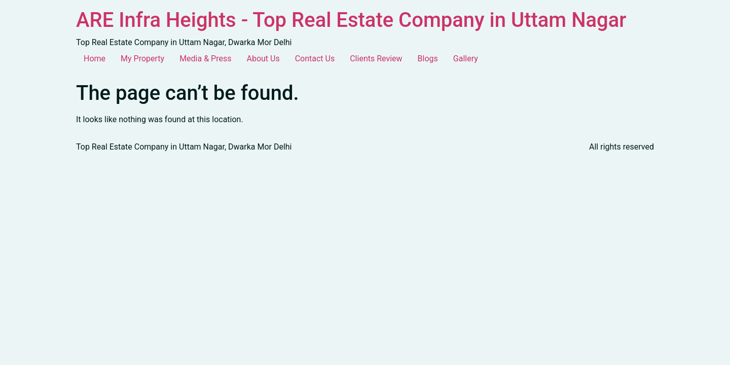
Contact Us (315, 58)
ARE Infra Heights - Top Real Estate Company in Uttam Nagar (351, 20)
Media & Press (205, 58)
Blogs (428, 58)
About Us (262, 58)
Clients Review (376, 58)
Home (94, 58)
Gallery (465, 58)
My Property (142, 58)
